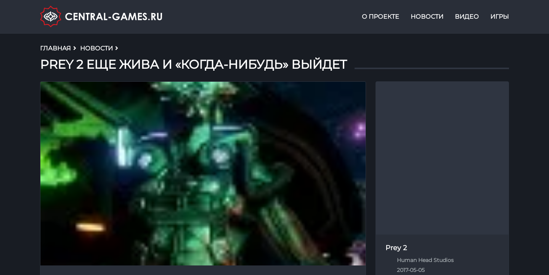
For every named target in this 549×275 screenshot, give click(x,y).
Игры (499, 16)
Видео (467, 16)
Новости (427, 16)
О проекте (380, 16)
